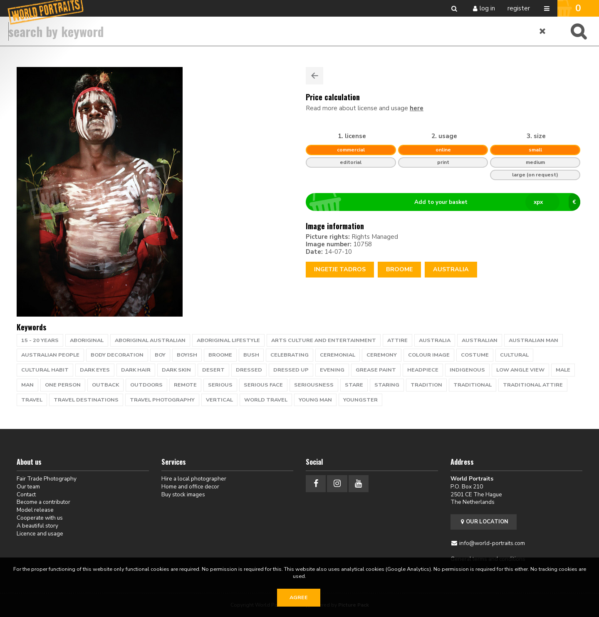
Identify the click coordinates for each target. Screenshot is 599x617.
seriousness (314, 385)
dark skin (176, 370)
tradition (426, 385)
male (563, 370)
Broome (399, 269)
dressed (249, 370)
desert (213, 370)
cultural (514, 355)
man (27, 385)
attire (397, 340)
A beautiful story (37, 526)
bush (251, 355)
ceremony (381, 355)
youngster (360, 400)
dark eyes (95, 370)
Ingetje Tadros (340, 269)
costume (475, 355)
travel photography (162, 400)
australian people (50, 355)
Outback (105, 385)
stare (354, 385)
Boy (160, 355)
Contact (26, 494)
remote (185, 385)
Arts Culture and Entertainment (323, 340)
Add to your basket (446, 202)
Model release (35, 510)
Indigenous (467, 370)
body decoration (117, 355)
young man (315, 400)
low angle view (520, 370)
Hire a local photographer (193, 479)
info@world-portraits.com (492, 543)
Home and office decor (190, 487)
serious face (263, 385)
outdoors (146, 385)
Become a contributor (43, 502)
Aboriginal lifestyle (228, 340)
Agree (299, 597)
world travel (265, 400)
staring (386, 385)
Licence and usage (40, 534)
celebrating (289, 355)
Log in (487, 8)
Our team (28, 487)
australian (480, 340)
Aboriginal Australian (150, 340)
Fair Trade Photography (47, 479)
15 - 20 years (40, 340)
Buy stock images (183, 494)
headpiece (422, 370)
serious (220, 385)
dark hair (136, 370)
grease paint (376, 370)
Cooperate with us (40, 518)
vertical (219, 400)
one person (63, 385)
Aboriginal (87, 340)
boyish (187, 355)
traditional (472, 385)
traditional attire (533, 385)
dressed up (291, 370)
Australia (451, 269)
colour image (429, 355)
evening (332, 370)
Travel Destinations (86, 400)
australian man (533, 340)
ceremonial (337, 355)
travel (31, 400)
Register (518, 8)
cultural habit (45, 370)
